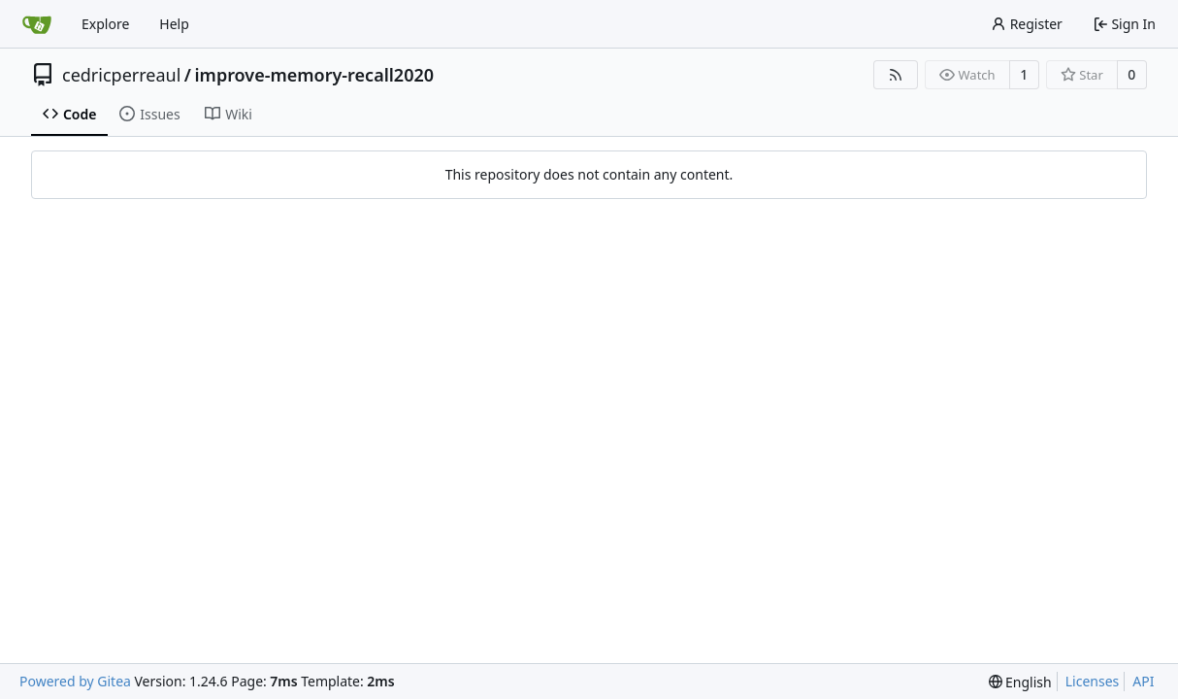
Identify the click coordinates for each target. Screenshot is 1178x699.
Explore (105, 24)
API (1143, 681)
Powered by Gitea (75, 681)
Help (174, 24)
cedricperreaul (121, 74)
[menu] (1020, 682)
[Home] (37, 24)
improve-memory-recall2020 (315, 74)
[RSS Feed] (895, 74)
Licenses (1092, 681)
